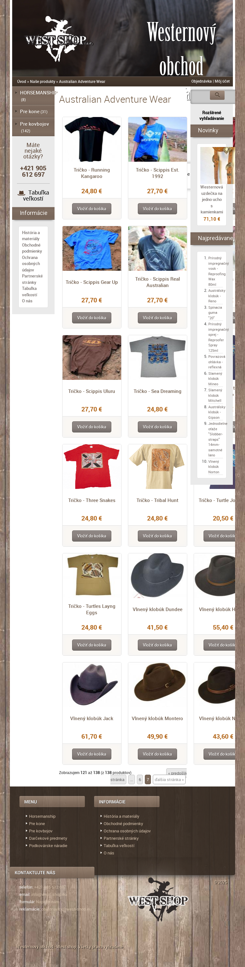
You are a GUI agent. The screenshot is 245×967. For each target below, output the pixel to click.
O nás (27, 301)
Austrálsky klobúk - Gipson (217, 412)
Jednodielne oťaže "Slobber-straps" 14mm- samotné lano (217, 439)
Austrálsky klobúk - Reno (217, 295)
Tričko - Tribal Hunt (157, 500)
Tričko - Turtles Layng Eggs (91, 609)
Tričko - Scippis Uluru (91, 391)
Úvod (21, 81)
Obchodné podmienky (32, 248)
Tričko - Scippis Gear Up (92, 282)
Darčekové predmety (48, 838)
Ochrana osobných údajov (31, 264)
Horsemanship (42, 816)
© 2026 (220, 882)
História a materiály (31, 236)
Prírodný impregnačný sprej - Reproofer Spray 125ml (218, 337)
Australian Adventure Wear (82, 81)
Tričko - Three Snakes (91, 500)
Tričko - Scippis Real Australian (157, 282)
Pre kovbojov (34, 124)
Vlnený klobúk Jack (91, 718)
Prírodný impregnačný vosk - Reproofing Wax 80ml (218, 271)
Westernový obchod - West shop (46, 946)
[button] (91, 208)
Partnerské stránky (32, 279)
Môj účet (222, 81)
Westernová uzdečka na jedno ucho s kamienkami (211, 199)
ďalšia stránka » (169, 779)
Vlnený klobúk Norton (213, 466)
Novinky (208, 130)
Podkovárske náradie (48, 845)
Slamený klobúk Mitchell (215, 395)
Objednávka (201, 81)
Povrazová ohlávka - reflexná (216, 361)
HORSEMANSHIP (38, 92)
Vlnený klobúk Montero (157, 718)
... (131, 779)
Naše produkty (42, 81)
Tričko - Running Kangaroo (92, 172)
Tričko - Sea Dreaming (158, 391)
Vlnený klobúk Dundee (157, 609)
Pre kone (30, 111)
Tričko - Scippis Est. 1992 (157, 172)
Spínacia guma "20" (215, 312)
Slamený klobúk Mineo (215, 378)
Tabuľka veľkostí (36, 195)
